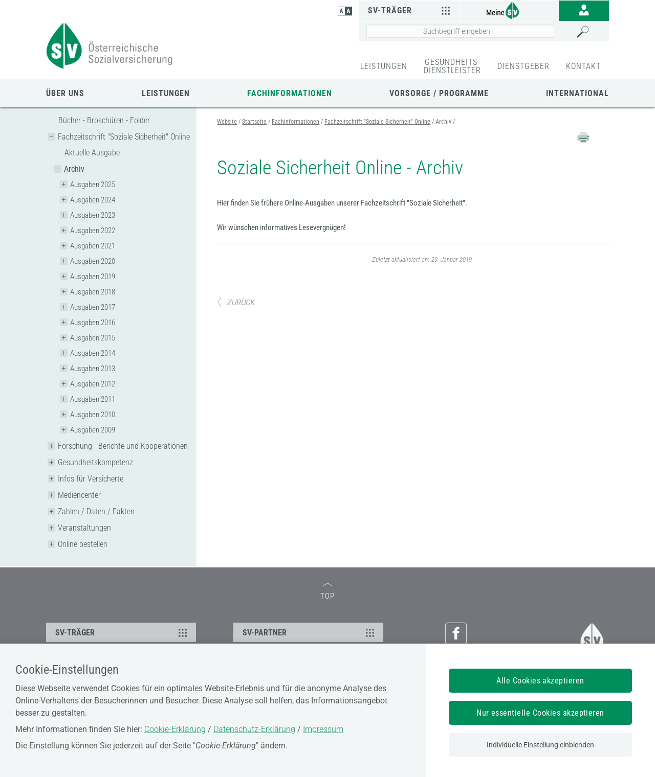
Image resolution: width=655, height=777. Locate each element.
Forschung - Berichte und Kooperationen (123, 446)
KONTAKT (583, 66)
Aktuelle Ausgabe (92, 152)
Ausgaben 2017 (92, 307)
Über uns (65, 93)
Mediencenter (79, 495)
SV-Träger (410, 10)
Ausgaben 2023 (92, 215)
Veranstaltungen (84, 528)
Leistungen (166, 93)
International (577, 93)
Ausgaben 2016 (92, 322)
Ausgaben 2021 (92, 245)
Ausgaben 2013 (92, 368)
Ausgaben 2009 (92, 430)
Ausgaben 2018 (92, 291)
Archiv (74, 169)
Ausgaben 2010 (92, 414)
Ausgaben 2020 (92, 261)
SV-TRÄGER (122, 632)
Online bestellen (82, 544)
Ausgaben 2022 (92, 230)
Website (227, 121)
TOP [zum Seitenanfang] (327, 592)
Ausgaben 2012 (92, 383)
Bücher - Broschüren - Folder (104, 120)
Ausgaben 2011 (92, 399)
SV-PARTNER (310, 632)
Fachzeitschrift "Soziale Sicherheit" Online (124, 137)
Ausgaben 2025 (92, 184)
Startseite (254, 121)
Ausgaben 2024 (92, 199)
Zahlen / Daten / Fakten (96, 511)
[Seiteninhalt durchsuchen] (460, 31)
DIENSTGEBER (523, 66)
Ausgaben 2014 (92, 353)
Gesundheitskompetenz (95, 462)
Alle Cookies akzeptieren (540, 680)
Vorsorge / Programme (439, 93)
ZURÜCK (236, 302)
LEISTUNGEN (383, 66)
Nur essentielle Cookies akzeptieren (540, 713)
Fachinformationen (289, 93)
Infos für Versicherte (90, 479)
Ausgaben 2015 (92, 337)
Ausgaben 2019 (92, 276)
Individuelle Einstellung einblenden (540, 745)
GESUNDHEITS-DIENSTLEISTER (452, 66)
